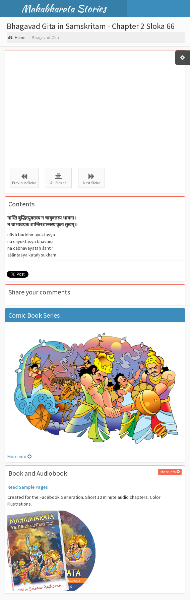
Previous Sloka (24, 179)
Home (16, 37)
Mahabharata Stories (63, 8)
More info (19, 456)
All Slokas (58, 179)
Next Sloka (91, 179)
